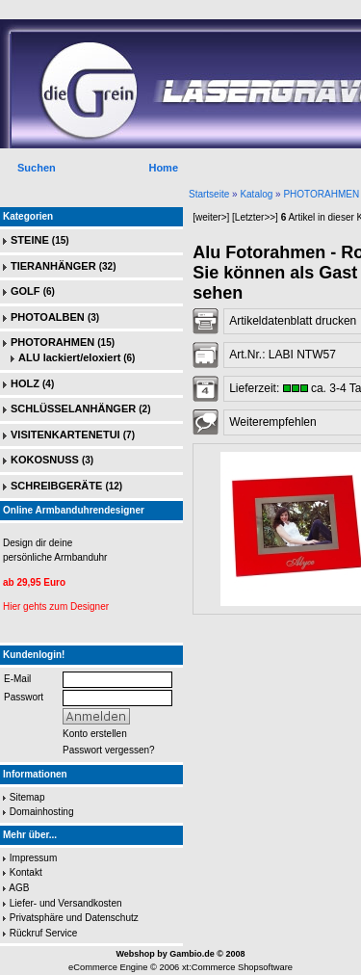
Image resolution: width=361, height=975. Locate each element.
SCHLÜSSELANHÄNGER (73, 408)
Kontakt (26, 872)
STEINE (30, 240)
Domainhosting (42, 811)
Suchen (36, 167)
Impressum (33, 858)
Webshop (135, 954)
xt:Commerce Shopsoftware (237, 967)
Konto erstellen (95, 733)
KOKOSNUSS (45, 459)
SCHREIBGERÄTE (56, 485)
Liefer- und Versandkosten (66, 903)
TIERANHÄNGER (53, 266)
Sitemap (27, 797)
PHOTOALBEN (48, 317)
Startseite (209, 194)
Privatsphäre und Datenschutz (74, 917)
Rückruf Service (44, 933)
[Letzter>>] (255, 217)
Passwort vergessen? (109, 750)
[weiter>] (211, 217)
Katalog (256, 194)
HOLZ (25, 383)
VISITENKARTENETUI (65, 434)
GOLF (25, 291)
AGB (19, 888)
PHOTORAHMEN (321, 194)
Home (163, 167)
